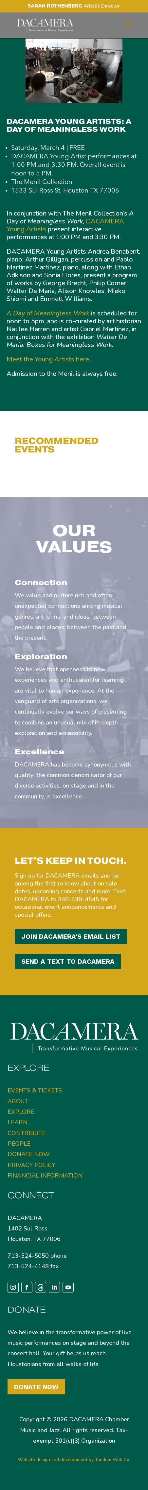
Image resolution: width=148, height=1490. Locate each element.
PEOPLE (19, 1144)
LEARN (18, 1122)
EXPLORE (21, 1112)
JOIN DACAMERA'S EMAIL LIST (70, 936)
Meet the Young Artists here (48, 359)
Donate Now (36, 1387)
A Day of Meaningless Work (48, 313)
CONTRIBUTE (27, 1133)
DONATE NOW (29, 1154)
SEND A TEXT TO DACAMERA (68, 961)
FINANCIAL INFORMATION (45, 1176)
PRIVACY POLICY (31, 1165)
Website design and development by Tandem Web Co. (74, 1459)
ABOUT (18, 1101)
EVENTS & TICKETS (35, 1090)
